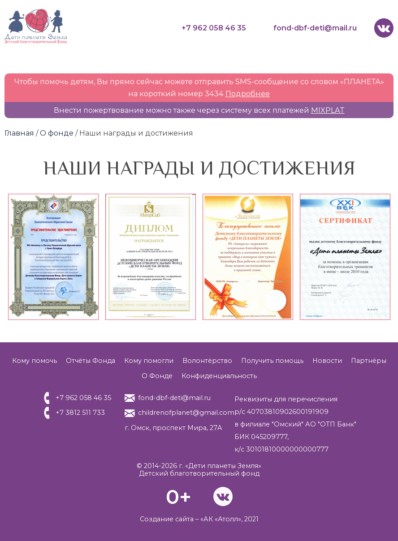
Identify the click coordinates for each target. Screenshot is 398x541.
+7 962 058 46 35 (214, 27)
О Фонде (157, 376)
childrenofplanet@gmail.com (186, 413)
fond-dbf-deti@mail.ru (315, 27)
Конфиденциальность (219, 376)
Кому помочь (34, 361)
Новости (327, 361)
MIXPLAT (328, 110)
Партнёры (368, 361)
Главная (19, 132)
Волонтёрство (207, 361)
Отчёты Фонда (90, 361)
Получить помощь (272, 361)
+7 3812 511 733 (80, 413)
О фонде (57, 132)
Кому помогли (148, 361)
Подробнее (247, 93)
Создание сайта (167, 519)
